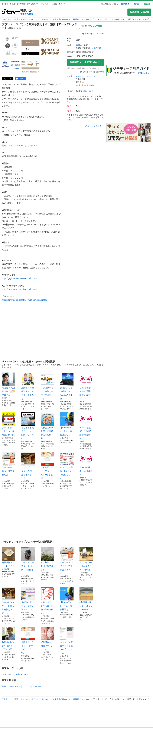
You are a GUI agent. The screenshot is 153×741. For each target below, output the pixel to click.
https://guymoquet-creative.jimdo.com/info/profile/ (24, 300)
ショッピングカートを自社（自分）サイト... (67, 640)
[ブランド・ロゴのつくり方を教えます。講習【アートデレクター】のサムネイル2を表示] (30, 45)
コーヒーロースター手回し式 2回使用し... (28, 560)
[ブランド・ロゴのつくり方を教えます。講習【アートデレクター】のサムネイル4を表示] (11, 65)
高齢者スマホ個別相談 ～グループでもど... (28, 386)
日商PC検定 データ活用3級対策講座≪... (86, 386)
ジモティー (7, 19)
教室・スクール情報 (11, 686)
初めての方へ (126, 4)
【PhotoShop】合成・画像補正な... (67, 424)
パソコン (35, 19)
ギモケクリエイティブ (85, 76)
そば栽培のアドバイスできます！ (47, 559)
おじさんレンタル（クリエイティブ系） (8, 638)
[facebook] (20, 78)
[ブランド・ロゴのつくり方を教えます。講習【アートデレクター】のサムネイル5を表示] (30, 65)
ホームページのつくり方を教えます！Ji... (8, 465)
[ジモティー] (11, 12)
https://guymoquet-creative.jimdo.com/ (19, 278)
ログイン (136, 4)
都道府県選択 (26, 14)
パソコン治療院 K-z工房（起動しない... (67, 465)
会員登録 (146, 4)
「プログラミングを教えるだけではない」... (47, 386)
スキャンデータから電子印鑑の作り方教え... (47, 600)
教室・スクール (21, 19)
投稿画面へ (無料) (139, 12)
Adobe (19, 674)
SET (26, 674)
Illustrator (46, 19)
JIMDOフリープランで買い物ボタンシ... (28, 599)
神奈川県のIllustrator (61, 19)
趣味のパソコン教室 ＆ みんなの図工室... (67, 386)
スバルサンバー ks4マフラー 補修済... (86, 559)
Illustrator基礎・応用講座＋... (86, 464)
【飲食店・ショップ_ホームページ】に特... (47, 465)
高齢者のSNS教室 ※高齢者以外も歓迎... (47, 426)
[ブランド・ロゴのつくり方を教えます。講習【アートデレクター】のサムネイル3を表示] (49, 45)
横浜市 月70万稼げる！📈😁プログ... (8, 384)
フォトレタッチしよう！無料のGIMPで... (8, 424)
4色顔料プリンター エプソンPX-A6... (86, 599)
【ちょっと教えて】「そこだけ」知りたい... (28, 426)
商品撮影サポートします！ (8, 557)
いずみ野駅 (96, 48)
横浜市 (79, 45)
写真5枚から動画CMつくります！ (47, 638)
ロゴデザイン (8, 674)
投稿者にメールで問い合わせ (85, 62)
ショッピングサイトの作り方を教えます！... (28, 465)
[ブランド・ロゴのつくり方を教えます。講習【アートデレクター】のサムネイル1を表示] (11, 45)
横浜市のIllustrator (81, 19)
